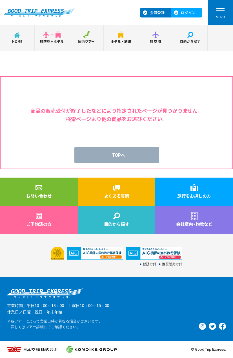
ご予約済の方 (39, 224)
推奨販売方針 (172, 264)
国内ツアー (86, 41)
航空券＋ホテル (52, 41)
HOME (17, 41)
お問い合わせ (39, 196)
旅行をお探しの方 (194, 196)
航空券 (156, 41)
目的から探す (190, 41)
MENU (220, 14)
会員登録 (157, 12)
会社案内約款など (194, 224)
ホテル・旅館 (121, 41)
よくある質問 (116, 196)
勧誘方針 (149, 264)
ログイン (188, 12)
